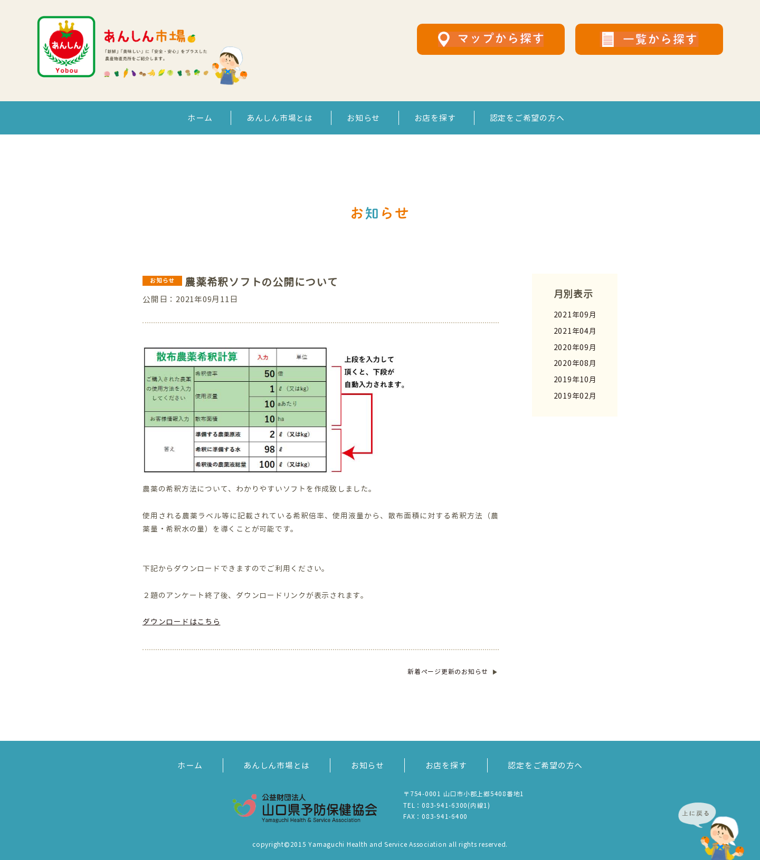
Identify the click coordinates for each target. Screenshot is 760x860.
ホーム (199, 117)
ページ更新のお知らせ (447, 671)
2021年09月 (575, 315)
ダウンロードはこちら (181, 621)
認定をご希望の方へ (527, 117)
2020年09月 (575, 347)
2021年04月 (575, 331)
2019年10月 (575, 379)
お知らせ (363, 117)
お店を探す (435, 117)
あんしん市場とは (279, 117)
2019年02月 (575, 396)
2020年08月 (575, 363)
